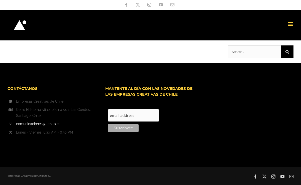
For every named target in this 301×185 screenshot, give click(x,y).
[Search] (287, 51)
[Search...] (254, 51)
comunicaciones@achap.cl (38, 124)
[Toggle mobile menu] (290, 24)
